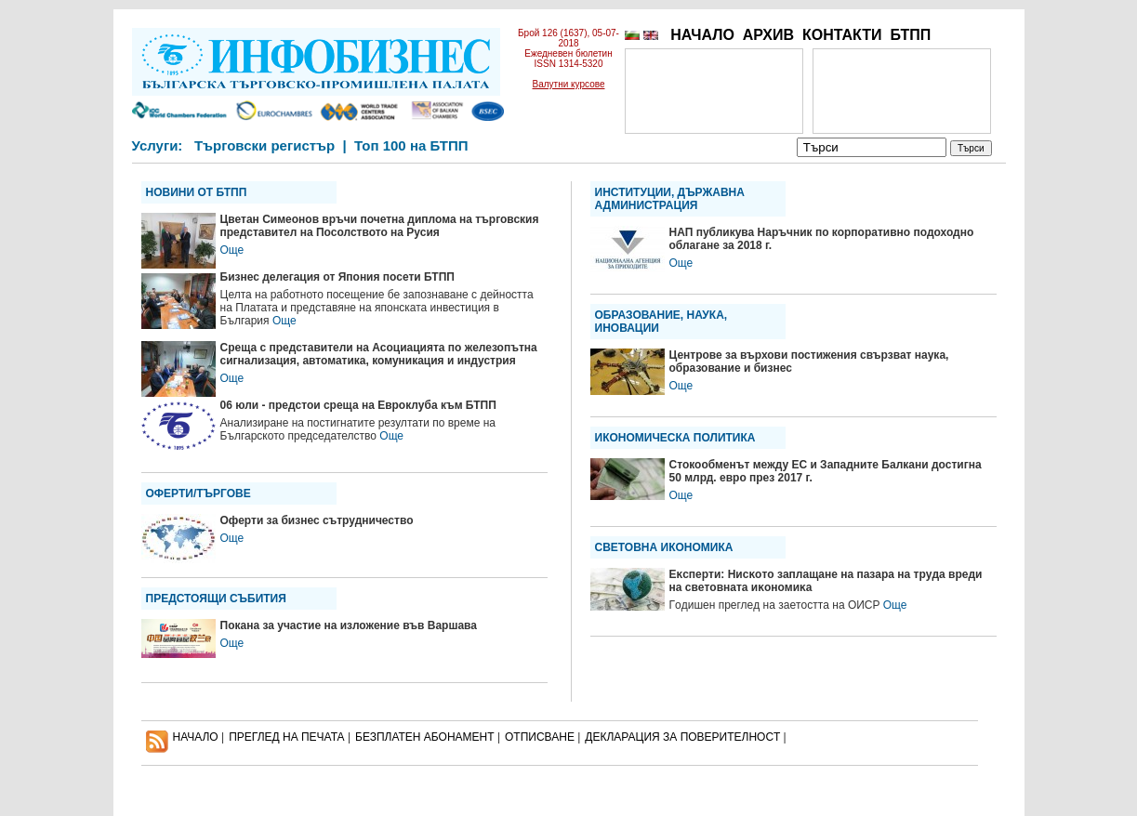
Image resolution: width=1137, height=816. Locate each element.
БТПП (910, 35)
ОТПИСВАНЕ (540, 737)
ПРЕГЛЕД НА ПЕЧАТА (286, 737)
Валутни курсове (569, 84)
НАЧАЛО (702, 35)
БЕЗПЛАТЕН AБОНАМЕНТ (425, 737)
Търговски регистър (264, 145)
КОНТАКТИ (842, 35)
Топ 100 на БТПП (411, 145)
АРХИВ (768, 35)
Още (232, 250)
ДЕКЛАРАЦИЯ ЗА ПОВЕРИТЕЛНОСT (682, 737)
